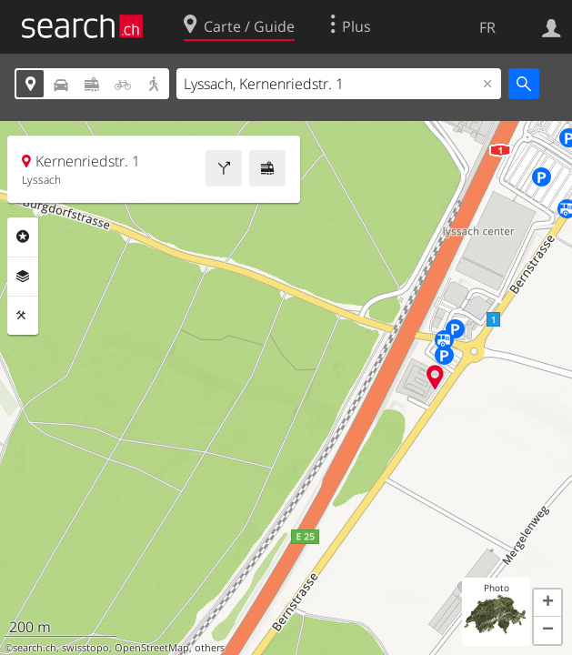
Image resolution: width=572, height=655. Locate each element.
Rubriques (22, 236)
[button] (547, 603)
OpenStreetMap (152, 647)
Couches (22, 276)
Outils (22, 316)
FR (487, 27)
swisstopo (85, 647)
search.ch (34, 647)
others (210, 647)
